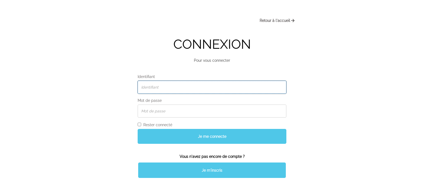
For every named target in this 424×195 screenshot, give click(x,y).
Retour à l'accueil (277, 20)
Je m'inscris (212, 170)
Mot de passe (150, 100)
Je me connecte (212, 136)
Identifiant (146, 76)
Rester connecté (155, 125)
